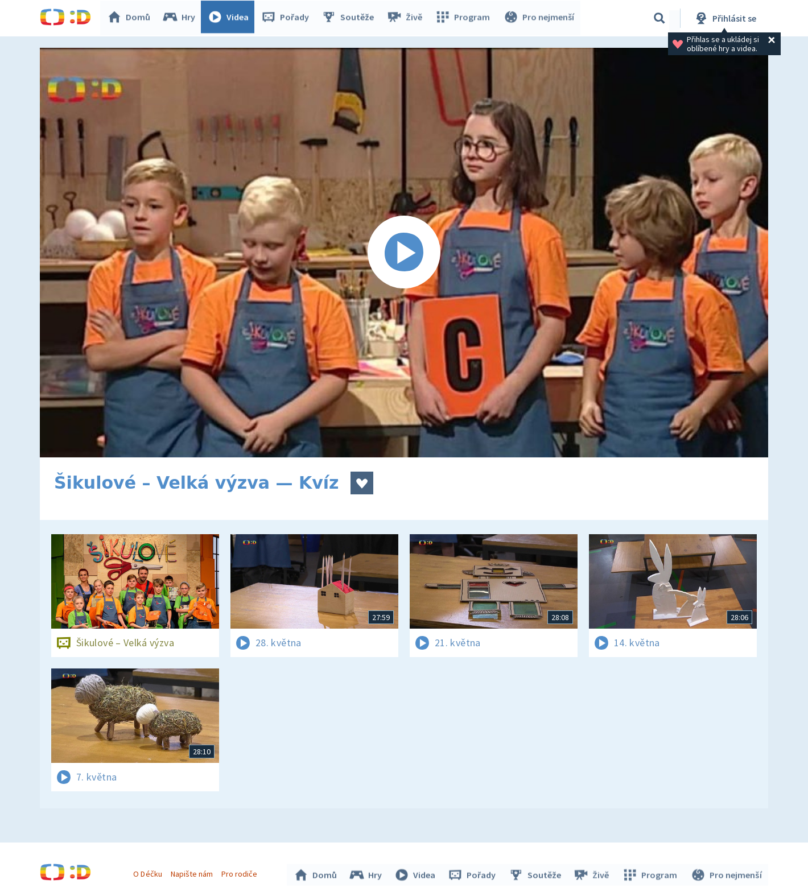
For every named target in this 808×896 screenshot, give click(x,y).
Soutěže (350, 18)
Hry (182, 18)
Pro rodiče (241, 872)
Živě (407, 18)
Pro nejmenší (539, 18)
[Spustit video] (404, 252)
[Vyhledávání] (659, 18)
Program (464, 18)
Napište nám (193, 872)
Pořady (287, 18)
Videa (231, 18)
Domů (131, 18)
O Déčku (149, 872)
